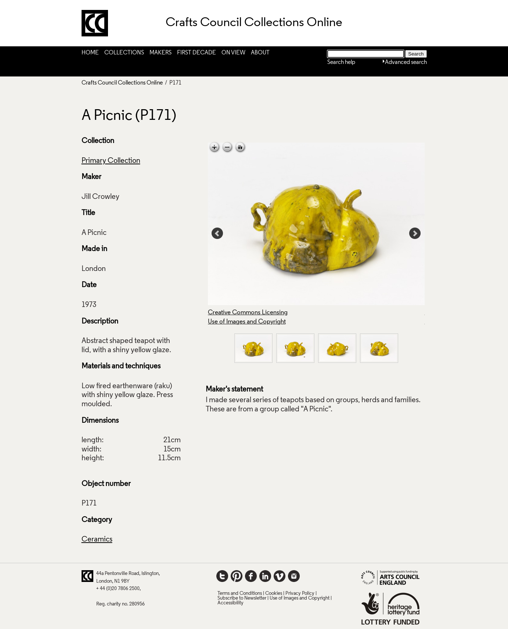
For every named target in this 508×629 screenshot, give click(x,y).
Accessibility (230, 603)
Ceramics (97, 539)
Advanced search (406, 62)
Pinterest (236, 576)
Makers (160, 53)
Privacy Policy (299, 593)
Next (415, 233)
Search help (341, 62)
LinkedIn (265, 576)
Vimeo (279, 576)
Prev (217, 233)
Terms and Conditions (239, 593)
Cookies (273, 593)
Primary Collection (111, 161)
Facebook (251, 576)
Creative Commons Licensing (248, 313)
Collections (124, 53)
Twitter (222, 576)
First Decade (196, 53)
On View (233, 53)
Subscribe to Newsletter (241, 598)
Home (90, 53)
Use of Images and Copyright (247, 322)
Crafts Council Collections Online (122, 83)
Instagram (294, 576)
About (260, 53)
